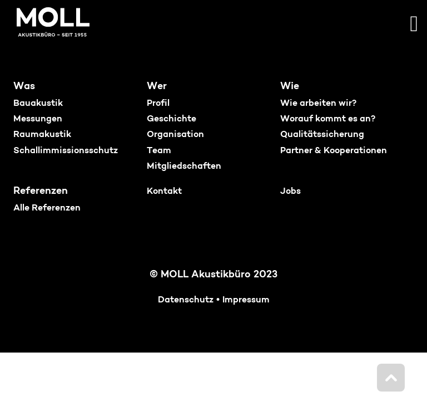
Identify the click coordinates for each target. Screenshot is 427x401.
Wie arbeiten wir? (318, 103)
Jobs (290, 191)
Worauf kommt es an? (327, 119)
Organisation (175, 134)
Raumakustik (42, 134)
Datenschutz (186, 300)
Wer (157, 86)
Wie (289, 86)
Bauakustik (38, 103)
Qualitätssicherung (322, 134)
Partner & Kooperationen (333, 150)
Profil (158, 103)
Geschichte (171, 119)
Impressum (246, 300)
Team (159, 150)
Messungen (37, 119)
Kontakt (164, 191)
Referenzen (40, 191)
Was (24, 86)
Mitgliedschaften (184, 166)
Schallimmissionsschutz (65, 150)
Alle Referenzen (47, 208)
